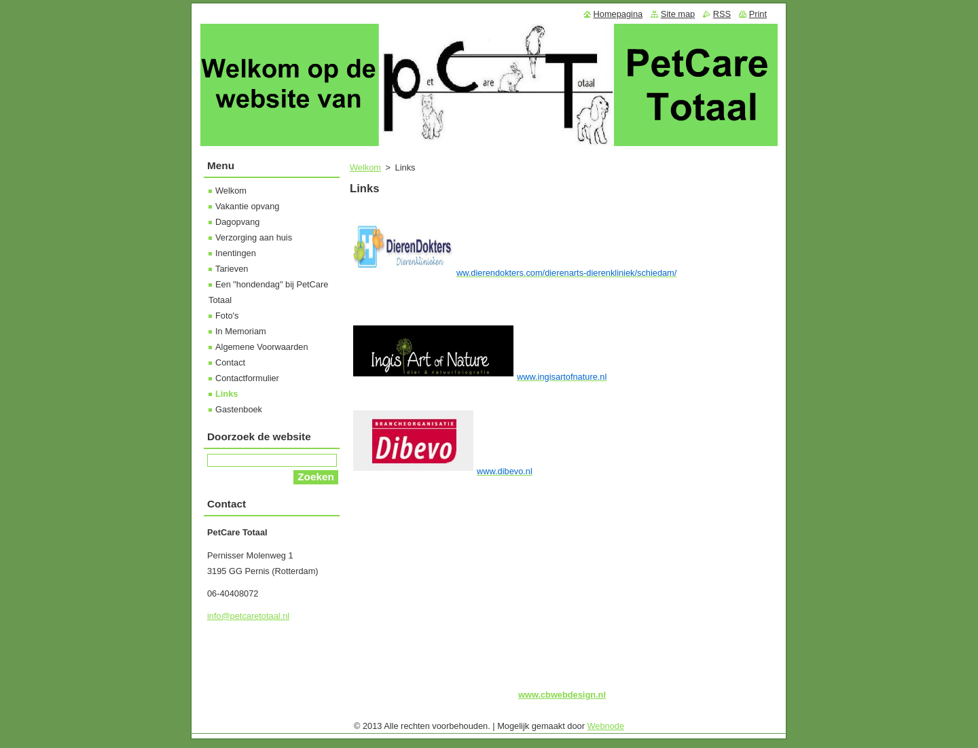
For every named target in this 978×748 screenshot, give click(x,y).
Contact (230, 362)
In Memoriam (240, 331)
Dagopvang (237, 222)
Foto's (226, 315)
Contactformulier (247, 378)
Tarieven (231, 269)
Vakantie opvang (247, 206)
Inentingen (235, 253)
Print (758, 14)
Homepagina (618, 14)
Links (226, 394)
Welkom (365, 167)
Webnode (606, 726)
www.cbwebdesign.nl (562, 695)
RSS (722, 14)
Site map (678, 14)
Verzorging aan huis (253, 237)
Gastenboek (238, 409)
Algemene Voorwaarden (261, 347)
